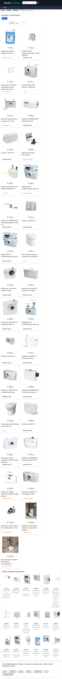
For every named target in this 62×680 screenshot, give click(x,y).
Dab (5, 671)
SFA (46, 671)
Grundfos (12, 671)
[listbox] (16, 23)
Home (5, 7)
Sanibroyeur (38, 671)
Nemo (21, 671)
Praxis (28, 671)
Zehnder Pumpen (8, 674)
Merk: (4, 18)
